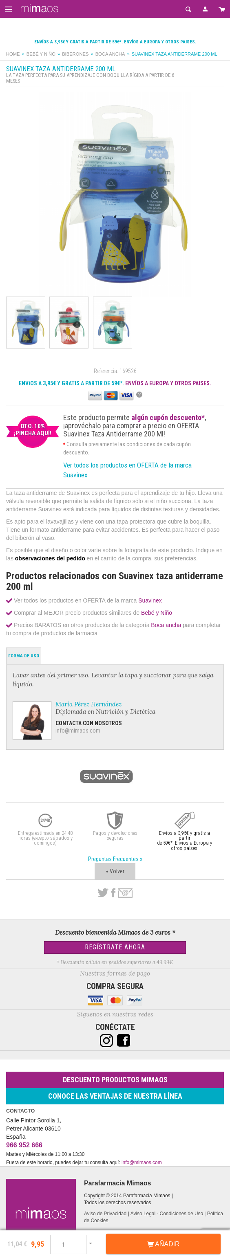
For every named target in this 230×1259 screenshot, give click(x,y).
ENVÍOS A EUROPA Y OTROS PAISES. (168, 383)
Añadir (163, 1244)
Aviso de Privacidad (105, 1213)
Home (13, 54)
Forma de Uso (23, 656)
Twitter (102, 893)
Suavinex (150, 600)
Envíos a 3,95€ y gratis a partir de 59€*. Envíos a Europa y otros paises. (115, 42)
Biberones (75, 54)
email (125, 893)
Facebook (113, 893)
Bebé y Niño (41, 54)
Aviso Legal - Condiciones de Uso (166, 1213)
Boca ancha (110, 54)
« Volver (115, 871)
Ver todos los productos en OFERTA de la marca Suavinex (127, 470)
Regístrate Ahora (115, 947)
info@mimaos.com (77, 730)
